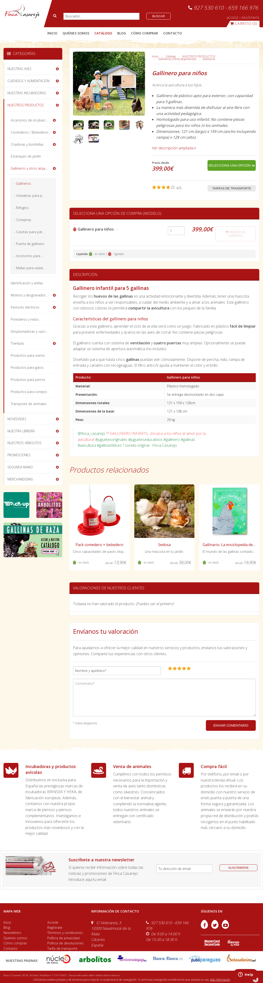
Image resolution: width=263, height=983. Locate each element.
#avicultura (87, 445)
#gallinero (171, 439)
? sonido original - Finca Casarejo (150, 445)
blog (121, 33)
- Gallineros (22, 183)
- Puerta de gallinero (29, 244)
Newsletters (12, 932)
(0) (243, 23)
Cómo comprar (15, 943)
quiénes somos (75, 33)
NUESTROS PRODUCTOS (198, 56)
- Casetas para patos (30, 232)
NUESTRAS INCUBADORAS (26, 93)
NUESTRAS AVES (19, 69)
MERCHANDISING (20, 479)
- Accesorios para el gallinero (35, 256)
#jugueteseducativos (145, 439)
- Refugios (21, 207)
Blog (6, 927)
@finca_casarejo (91, 433)
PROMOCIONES (19, 455)
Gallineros (208, 59)
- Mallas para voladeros (31, 268)
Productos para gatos (27, 367)
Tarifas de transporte (231, 188)
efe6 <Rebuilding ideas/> (104, 976)
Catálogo (170, 56)
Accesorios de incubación (30, 120)
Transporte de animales (29, 404)
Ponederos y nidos (25, 319)
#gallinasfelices (109, 445)
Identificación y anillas (27, 283)
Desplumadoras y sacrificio (31, 331)
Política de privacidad (63, 938)
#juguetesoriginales (111, 439)
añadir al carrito (235, 234)
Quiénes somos (15, 938)
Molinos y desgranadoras (30, 295)
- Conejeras (22, 220)
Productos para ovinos (28, 355)
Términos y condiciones (65, 932)
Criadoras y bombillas (27, 144)
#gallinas (188, 439)
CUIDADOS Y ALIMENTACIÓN (28, 81)
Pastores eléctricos (25, 307)
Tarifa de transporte (62, 948)
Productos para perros (28, 379)
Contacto (10, 948)
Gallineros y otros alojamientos (177, 59)
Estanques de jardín (26, 156)
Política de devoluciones (65, 943)
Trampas (17, 343)
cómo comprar (144, 33)
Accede (52, 922)
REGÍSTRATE (251, 18)
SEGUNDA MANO (20, 467)
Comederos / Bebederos (29, 132)
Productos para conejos (29, 391)
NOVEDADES (16, 419)
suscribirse (238, 867)
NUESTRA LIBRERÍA (21, 431)
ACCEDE (233, 18)
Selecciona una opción (231, 165)
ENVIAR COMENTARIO (230, 725)
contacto (172, 33)
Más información (220, 980)
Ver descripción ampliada (174, 148)
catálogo (103, 33)
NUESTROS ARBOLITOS (24, 443)
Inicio (52, 33)
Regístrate (54, 927)
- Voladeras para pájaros (33, 195)
